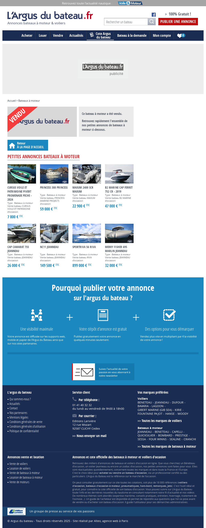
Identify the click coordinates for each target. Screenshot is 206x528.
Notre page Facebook (154, 15)
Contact (13, 408)
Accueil (11, 100)
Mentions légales (18, 417)
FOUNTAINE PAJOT (150, 414)
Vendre (58, 35)
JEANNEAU (162, 402)
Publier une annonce (178, 21)
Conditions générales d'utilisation (27, 426)
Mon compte (162, 35)
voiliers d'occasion (137, 463)
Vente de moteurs (19, 482)
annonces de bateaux (112, 463)
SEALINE (175, 439)
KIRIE (178, 410)
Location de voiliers (19, 468)
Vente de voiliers (18, 463)
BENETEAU (145, 402)
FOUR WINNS (158, 439)
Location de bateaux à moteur (26, 477)
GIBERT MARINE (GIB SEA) (155, 410)
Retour (27, 145)
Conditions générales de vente (25, 421)
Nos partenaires (18, 412)
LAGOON (158, 406)
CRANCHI (190, 439)
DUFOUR (177, 402)
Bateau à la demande (131, 35)
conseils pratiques (146, 495)
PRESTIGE (181, 435)
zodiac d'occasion (132, 466)
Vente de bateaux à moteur (24, 472)
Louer (43, 35)
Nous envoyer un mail (91, 435)
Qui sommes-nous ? (20, 399)
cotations (137, 482)
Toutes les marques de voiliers (162, 420)
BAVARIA (143, 406)
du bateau (100, 35)
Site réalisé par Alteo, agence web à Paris (100, 521)
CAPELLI (177, 432)
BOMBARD (165, 435)
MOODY (183, 414)
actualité (174, 492)
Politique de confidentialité (24, 431)
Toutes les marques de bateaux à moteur (169, 446)
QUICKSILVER (146, 435)
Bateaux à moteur (29, 100)
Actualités (76, 35)
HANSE (170, 414)
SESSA (142, 439)
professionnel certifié (167, 472)
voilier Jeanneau (98, 466)
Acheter (27, 35)
